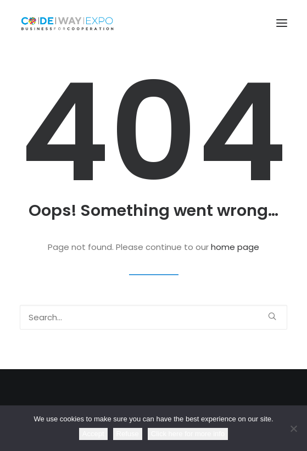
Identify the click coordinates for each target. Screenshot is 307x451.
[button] (281, 23)
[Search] (153, 317)
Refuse (127, 434)
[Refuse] (293, 428)
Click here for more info (188, 434)
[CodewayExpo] (153, 23)
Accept (93, 434)
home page (235, 247)
